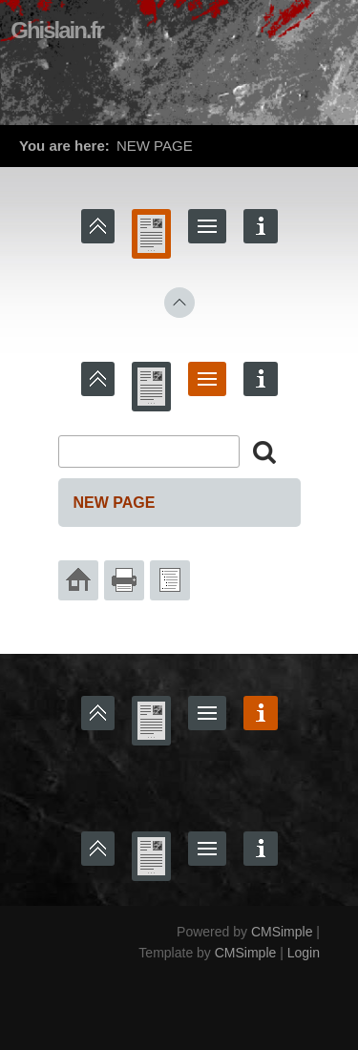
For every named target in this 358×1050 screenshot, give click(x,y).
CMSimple (282, 931)
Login (303, 952)
